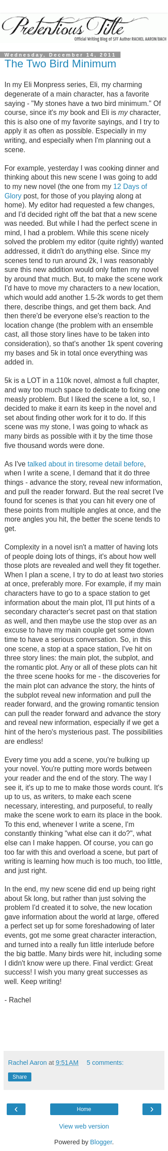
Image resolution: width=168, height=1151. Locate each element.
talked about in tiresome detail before (85, 464)
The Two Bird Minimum (60, 63)
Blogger (101, 1142)
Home (84, 1109)
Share (20, 1077)
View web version (84, 1126)
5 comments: (105, 1062)
